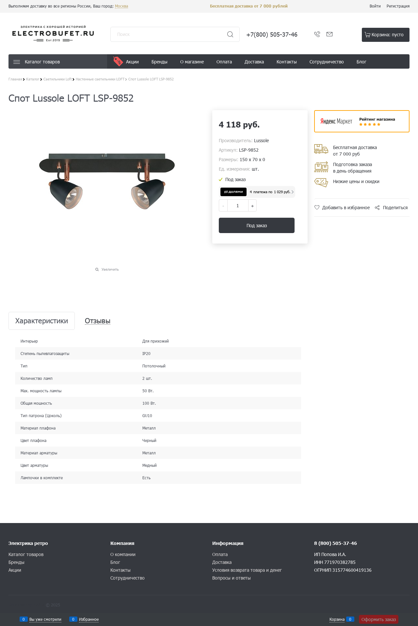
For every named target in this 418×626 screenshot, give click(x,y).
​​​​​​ (362, 130)
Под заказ (257, 225)
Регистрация (398, 6)
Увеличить (110, 269)
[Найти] (230, 34)
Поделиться (395, 207)
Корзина (337, 619)
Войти (375, 6)
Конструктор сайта (26, 604)
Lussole (261, 140)
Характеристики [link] (41, 321)
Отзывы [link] (97, 321)
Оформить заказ (379, 619)
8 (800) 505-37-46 (335, 543)
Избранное (89, 619)
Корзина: (388, 34)
